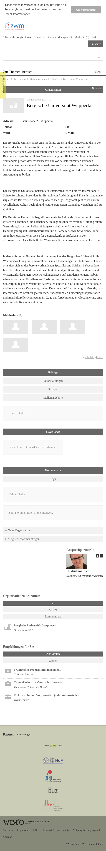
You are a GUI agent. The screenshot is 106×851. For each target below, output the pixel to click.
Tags (53, 479)
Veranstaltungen (53, 381)
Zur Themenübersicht (18, 72)
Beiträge (53, 372)
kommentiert (53, 616)
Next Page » (101, 555)
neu (53, 603)
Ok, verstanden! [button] (86, 9)
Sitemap (7, 836)
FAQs (95, 37)
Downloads (53, 432)
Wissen (53, 660)
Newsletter (40, 37)
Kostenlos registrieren (18, 37)
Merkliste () (82, 37)
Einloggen (95, 43)
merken (99, 88)
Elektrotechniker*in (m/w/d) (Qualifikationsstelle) (46, 695)
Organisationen (38, 78)
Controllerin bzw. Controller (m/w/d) (38, 682)
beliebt (53, 610)
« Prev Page (97, 555)
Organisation (53, 89)
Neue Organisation (19, 530)
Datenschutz (62, 829)
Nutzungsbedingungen (85, 829)
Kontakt (47, 829)
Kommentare (53, 470)
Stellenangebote (53, 397)
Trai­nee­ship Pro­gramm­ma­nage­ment (37, 669)
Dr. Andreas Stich (77, 571)
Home (6, 78)
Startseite (8, 829)
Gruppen (53, 389)
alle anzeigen (24, 734)
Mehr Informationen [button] (18, 14)
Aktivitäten (62, 654)
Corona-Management (60, 37)
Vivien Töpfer (21, 699)
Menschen (20, 78)
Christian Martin (23, 674)
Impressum (23, 829)
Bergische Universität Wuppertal (84, 575)
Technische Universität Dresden (31, 687)
